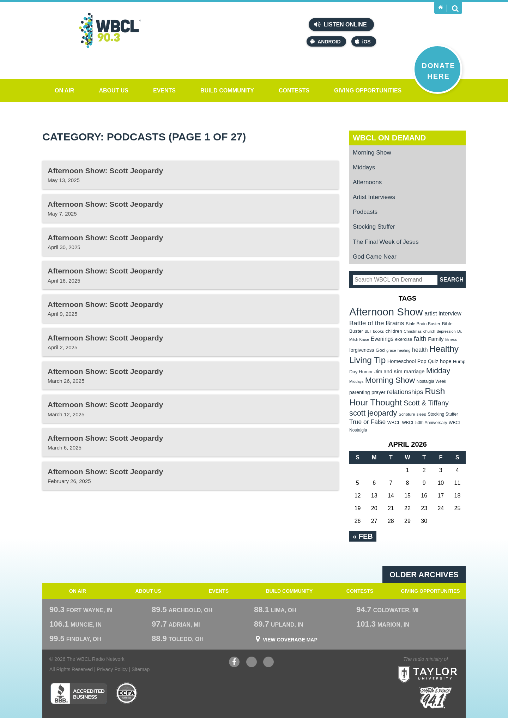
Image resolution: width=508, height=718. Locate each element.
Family (435, 339)
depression (446, 331)
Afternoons (367, 182)
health (420, 349)
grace (391, 350)
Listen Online (340, 24)
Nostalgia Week (431, 381)
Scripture (407, 414)
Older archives (424, 574)
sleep (421, 414)
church (429, 331)
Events (164, 90)
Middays (364, 167)
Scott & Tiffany (426, 403)
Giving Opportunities (367, 90)
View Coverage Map (290, 639)
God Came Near (375, 256)
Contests (294, 90)
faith (420, 338)
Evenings (382, 339)
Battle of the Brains (376, 323)
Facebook (234, 662)
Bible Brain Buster (423, 323)
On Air (64, 90)
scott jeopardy (373, 413)
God (380, 350)
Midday (438, 371)
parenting (359, 392)
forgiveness (361, 350)
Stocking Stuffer (374, 226)
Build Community (227, 90)
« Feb (363, 536)
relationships (405, 392)
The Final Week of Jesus (386, 242)
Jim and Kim (388, 371)
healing (404, 350)
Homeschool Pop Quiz (413, 361)
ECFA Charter (127, 693)
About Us (113, 90)
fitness (451, 339)
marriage (414, 371)
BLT (368, 331)
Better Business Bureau (78, 693)
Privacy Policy (112, 669)
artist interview (442, 313)
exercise (403, 339)
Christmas (413, 331)
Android (325, 41)
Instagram (268, 662)
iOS (363, 41)
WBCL (393, 422)
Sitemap (141, 669)
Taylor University (440, 666)
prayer (378, 392)
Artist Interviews (374, 197)
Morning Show (372, 152)
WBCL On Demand (389, 137)
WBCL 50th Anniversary (424, 422)
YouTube (251, 662)
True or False (367, 422)
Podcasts (365, 212)
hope (446, 361)
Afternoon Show (386, 312)
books (378, 331)
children (394, 331)
